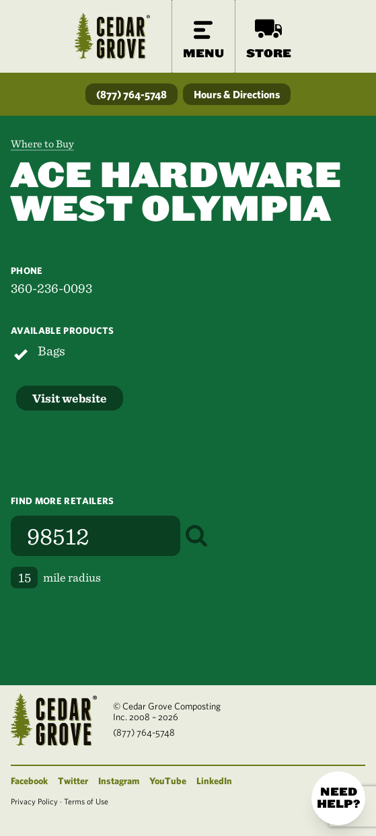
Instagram (118, 780)
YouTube (167, 780)
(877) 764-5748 (131, 94)
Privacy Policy (34, 801)
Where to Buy (42, 143)
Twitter (73, 780)
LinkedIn (214, 780)
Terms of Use (86, 801)
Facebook (29, 780)
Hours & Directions (237, 94)
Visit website (69, 398)
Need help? (338, 798)
